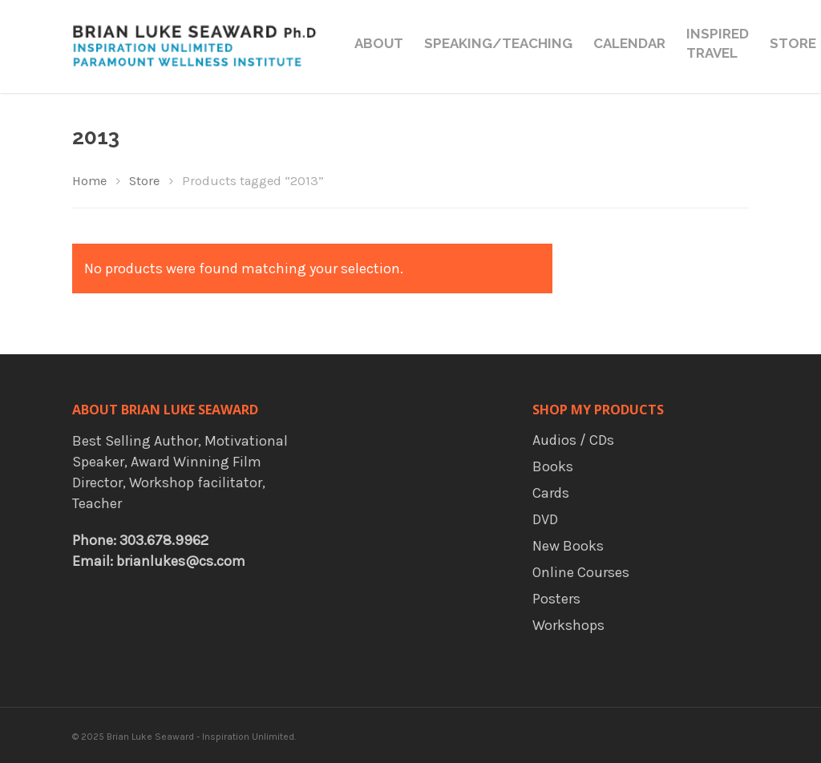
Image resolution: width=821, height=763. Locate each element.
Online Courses (580, 572)
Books (552, 466)
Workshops (568, 625)
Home (89, 180)
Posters (556, 599)
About (378, 43)
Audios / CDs (573, 440)
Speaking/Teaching (498, 43)
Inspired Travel (717, 43)
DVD (545, 519)
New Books (568, 546)
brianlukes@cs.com (180, 561)
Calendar (629, 43)
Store (793, 43)
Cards (550, 493)
